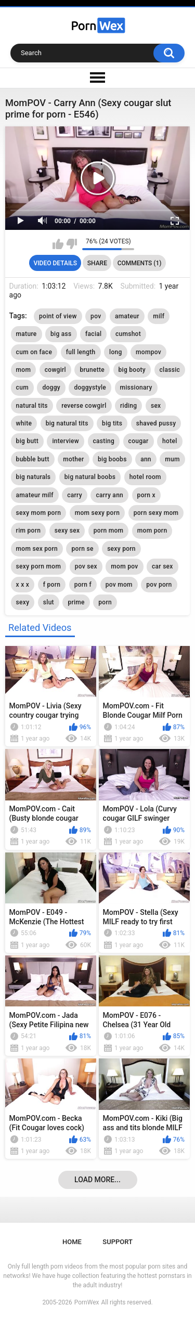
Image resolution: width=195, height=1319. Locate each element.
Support (117, 1242)
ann (145, 459)
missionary (136, 387)
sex (156, 405)
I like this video (58, 244)
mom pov (124, 566)
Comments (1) (140, 263)
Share (97, 263)
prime (76, 602)
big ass (61, 334)
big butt (27, 441)
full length (81, 352)
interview (65, 441)
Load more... (97, 1179)
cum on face (34, 352)
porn (105, 602)
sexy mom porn (38, 512)
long (115, 352)
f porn (52, 584)
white (24, 423)
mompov (148, 352)
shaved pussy (156, 423)
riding (128, 405)
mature (26, 334)
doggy (51, 387)
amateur (127, 316)
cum (22, 387)
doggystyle (90, 387)
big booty (132, 369)
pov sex (86, 566)
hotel (169, 441)
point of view (58, 316)
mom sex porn (37, 548)
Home (72, 1242)
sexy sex (67, 530)
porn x (146, 495)
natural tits (32, 405)
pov (95, 316)
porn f (83, 584)
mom (23, 369)
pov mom (119, 584)
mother (73, 459)
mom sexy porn (97, 512)
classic (170, 369)
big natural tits (67, 423)
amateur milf (35, 495)
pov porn (159, 584)
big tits (112, 423)
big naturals (33, 477)
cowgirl (55, 369)
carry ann (109, 495)
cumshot (128, 334)
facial (93, 334)
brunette (92, 369)
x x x (23, 584)
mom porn (152, 530)
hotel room (145, 477)
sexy (23, 602)
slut (48, 602)
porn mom (109, 530)
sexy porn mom (38, 566)
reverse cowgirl (83, 405)
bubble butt (32, 459)
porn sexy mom (156, 512)
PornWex (86, 1302)
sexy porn (121, 548)
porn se (82, 548)
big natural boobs (89, 477)
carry (74, 495)
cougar (138, 441)
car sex (162, 566)
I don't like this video (71, 244)
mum (172, 459)
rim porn (28, 530)
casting (104, 441)
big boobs (112, 459)
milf (158, 316)
